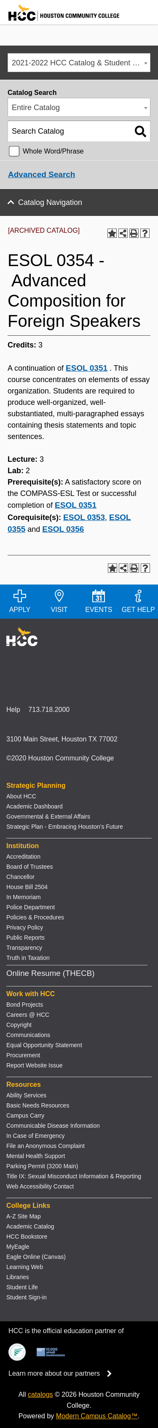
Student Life (22, 1287)
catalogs (40, 1394)
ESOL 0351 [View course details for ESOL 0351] (86, 368)
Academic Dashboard (34, 806)
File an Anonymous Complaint (45, 1145)
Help (13, 709)
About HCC (21, 796)
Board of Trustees (29, 866)
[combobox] (79, 62)
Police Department (30, 907)
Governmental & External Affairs (48, 816)
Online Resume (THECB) (50, 973)
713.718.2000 (49, 709)
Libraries (17, 1277)
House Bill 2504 (27, 887)
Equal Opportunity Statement (44, 1045)
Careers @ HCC (27, 1014)
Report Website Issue (34, 1065)
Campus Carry (25, 1115)
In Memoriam (23, 897)
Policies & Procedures (35, 917)
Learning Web (24, 1267)
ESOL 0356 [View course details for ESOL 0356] (63, 529)
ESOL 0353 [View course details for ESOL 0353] (84, 517)
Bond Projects (24, 1004)
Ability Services (26, 1095)
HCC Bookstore (26, 1236)
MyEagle (17, 1246)
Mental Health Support (35, 1156)
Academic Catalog (30, 1226)
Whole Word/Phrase (53, 151)
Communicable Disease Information (53, 1125)
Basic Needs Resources (37, 1105)
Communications (28, 1035)
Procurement (23, 1055)
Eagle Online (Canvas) (36, 1256)
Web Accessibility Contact (40, 1186)
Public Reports (25, 937)
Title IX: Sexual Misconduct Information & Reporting (73, 1176)
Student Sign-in (26, 1297)
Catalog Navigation (50, 202)
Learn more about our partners (62, 1373)
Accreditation (23, 856)
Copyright (19, 1024)
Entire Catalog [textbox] (36, 107)
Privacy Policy (24, 927)
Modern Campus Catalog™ (97, 1416)
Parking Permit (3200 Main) (42, 1166)
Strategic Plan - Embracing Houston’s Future (64, 826)
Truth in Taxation (28, 957)
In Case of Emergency (35, 1135)
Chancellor (20, 876)
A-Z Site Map (23, 1216)
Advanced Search (41, 174)
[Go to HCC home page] (59, 19)
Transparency (24, 947)
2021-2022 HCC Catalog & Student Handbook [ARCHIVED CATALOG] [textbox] (81, 63)
